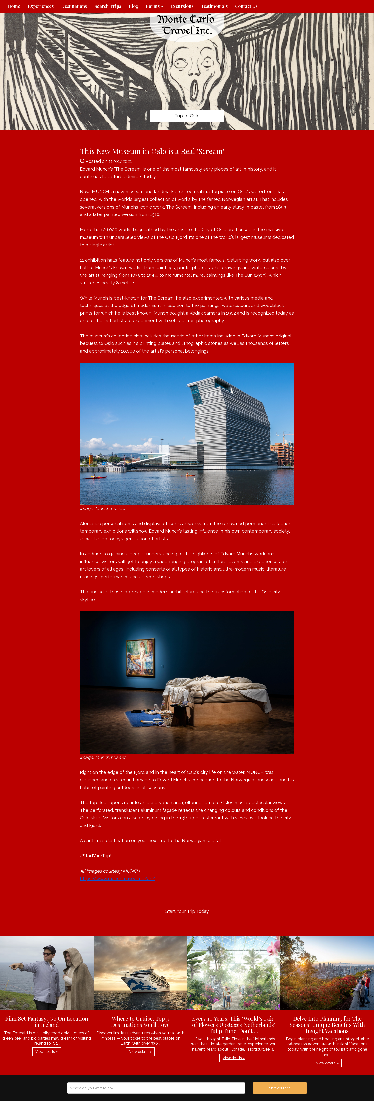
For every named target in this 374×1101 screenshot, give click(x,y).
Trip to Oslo (187, 115)
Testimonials (214, 6)
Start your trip (280, 1088)
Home (13, 6)
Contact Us (246, 6)
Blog (133, 6)
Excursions (181, 6)
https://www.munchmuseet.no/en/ (117, 878)
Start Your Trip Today (187, 911)
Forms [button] (154, 6)
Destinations (74, 6)
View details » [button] (46, 1052)
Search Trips (107, 6)
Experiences (41, 6)
